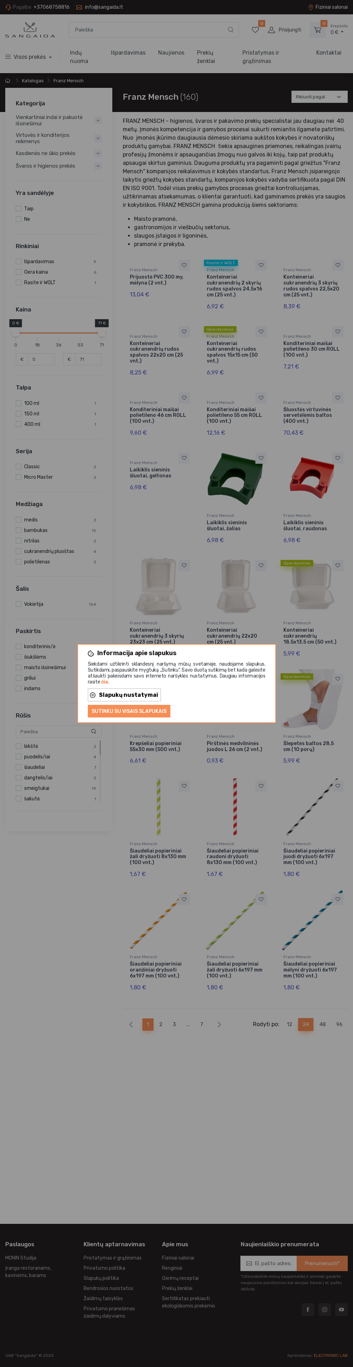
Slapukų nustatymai (124, 695)
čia (104, 682)
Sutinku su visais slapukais (129, 711)
